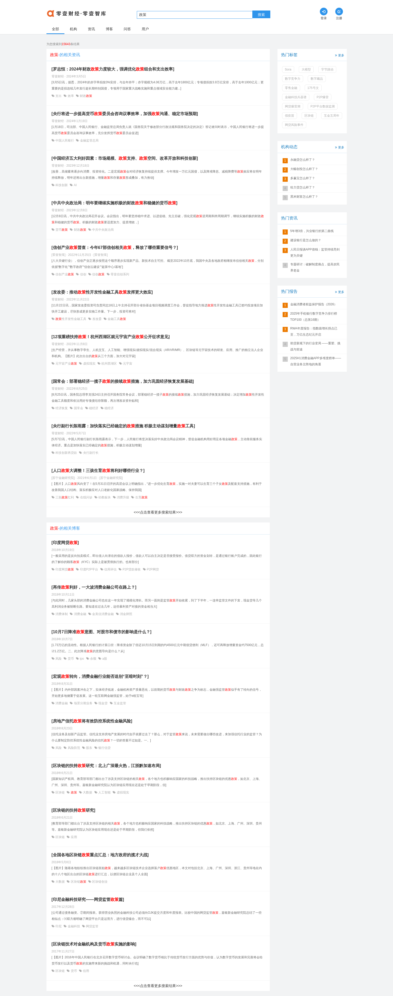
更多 (339, 55)
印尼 (59, 926)
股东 (89, 748)
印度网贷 (65, 569)
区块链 (60, 792)
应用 (73, 837)
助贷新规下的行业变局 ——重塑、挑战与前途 (315, 346)
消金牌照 (125, 614)
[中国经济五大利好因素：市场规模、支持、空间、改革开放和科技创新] (125, 158)
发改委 (96, 319)
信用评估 (110, 569)
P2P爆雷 (323, 97)
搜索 (261, 15)
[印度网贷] (65, 542)
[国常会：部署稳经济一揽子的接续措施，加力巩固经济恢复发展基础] (123, 381)
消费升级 (123, 497)
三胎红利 (65, 497)
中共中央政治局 (102, 230)
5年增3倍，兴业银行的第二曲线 (312, 231)
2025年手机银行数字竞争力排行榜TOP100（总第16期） (313, 316)
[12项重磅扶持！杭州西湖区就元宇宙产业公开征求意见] (111, 337)
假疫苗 (289, 115)
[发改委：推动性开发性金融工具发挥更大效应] (102, 292)
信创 (83, 274)
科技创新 (62, 185)
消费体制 (62, 614)
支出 (59, 96)
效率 (71, 96)
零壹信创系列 (119, 274)
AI (75, 185)
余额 (93, 658)
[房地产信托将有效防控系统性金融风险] (92, 721)
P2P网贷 (152, 569)
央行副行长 (90, 453)
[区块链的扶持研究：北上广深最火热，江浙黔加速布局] (106, 765)
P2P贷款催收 (131, 569)
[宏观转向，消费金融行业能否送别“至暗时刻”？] (100, 676)
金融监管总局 (88, 140)
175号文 (313, 88)
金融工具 (116, 319)
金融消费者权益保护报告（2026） (313, 304)
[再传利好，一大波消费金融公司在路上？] (94, 587)
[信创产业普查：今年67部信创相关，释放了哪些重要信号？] (115, 247)
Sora (288, 69)
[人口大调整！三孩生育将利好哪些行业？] (98, 470)
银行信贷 (104, 748)
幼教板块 (105, 497)
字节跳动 (327, 69)
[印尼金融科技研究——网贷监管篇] (88, 899)
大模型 (306, 69)
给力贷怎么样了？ (302, 187)
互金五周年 (331, 115)
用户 (145, 29)
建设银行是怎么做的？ (305, 240)
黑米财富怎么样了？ (304, 196)
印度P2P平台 (89, 569)
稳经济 (93, 408)
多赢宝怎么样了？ (302, 178)
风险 (59, 658)
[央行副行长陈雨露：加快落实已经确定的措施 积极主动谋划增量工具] (123, 426)
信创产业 (65, 274)
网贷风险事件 (294, 125)
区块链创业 (99, 881)
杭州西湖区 (109, 363)
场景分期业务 (83, 703)
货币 (62, 230)
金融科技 (74, 926)
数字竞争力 (292, 79)
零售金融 (291, 88)
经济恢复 (62, 408)
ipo (82, 658)
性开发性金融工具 (71, 319)
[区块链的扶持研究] (73, 810)
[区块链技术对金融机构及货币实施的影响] (94, 944)
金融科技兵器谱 (295, 97)
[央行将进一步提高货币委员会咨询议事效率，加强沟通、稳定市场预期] (125, 114)
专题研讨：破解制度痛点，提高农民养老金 (315, 267)
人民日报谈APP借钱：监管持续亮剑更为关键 (315, 252)
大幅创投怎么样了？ (304, 169)
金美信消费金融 (103, 614)
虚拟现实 (89, 363)
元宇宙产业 (66, 363)
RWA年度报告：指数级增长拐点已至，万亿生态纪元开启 (313, 331)
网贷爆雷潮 (292, 106)
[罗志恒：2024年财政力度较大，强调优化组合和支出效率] (113, 69)
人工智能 (105, 792)
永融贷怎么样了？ (302, 160)
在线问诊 (86, 497)
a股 (104, 658)
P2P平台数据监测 (323, 106)
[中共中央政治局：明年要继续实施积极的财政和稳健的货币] (115, 203)
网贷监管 (91, 926)
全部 (55, 29)
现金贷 (103, 703)
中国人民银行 (65, 140)
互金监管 (119, 703)
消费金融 (80, 614)
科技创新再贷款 (66, 453)
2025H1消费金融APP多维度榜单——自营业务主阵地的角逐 (315, 361)
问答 (127, 29)
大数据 (87, 792)
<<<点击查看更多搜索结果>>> (158, 512)
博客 (109, 29)
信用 (85, 971)
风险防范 (74, 748)
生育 (140, 497)
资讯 (91, 29)
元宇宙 (127, 363)
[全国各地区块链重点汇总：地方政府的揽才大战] (100, 855)
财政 (85, 96)
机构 (73, 29)
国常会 (78, 408)
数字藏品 (317, 79)
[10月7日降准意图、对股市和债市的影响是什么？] (101, 632)
